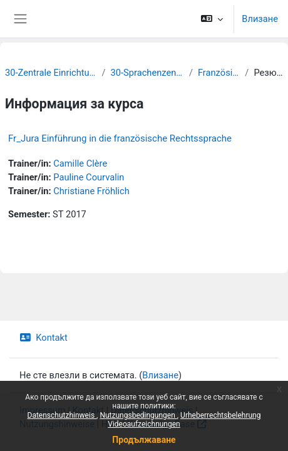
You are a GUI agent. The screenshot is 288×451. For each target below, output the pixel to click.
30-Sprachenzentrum (147, 72)
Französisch (219, 72)
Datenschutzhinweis (62, 415)
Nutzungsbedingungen (138, 415)
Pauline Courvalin (88, 177)
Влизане (260, 18)
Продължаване (143, 440)
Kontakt (43, 337)
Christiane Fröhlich (91, 191)
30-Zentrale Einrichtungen (51, 72)
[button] (212, 19)
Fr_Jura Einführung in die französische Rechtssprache (120, 138)
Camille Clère (80, 163)
